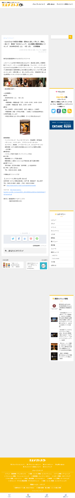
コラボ (53, 235)
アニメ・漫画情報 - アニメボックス (16, 475)
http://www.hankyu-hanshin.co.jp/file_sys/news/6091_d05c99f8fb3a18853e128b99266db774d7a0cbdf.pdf (25, 192)
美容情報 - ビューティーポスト (41, 477)
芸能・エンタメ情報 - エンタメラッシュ (41, 475)
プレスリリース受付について (65, 4)
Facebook (59, 113)
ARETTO (54, 256)
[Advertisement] (37, 20)
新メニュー (54, 242)
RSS (69, 113)
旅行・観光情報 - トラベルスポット (35, 479)
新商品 (53, 238)
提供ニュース (55, 253)
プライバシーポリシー (34, 465)
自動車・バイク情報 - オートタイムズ (58, 479)
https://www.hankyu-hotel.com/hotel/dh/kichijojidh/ (21, 185)
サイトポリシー (48, 465)
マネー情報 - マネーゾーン (14, 479)
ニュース (54, 249)
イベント (43, 245)
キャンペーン (55, 231)
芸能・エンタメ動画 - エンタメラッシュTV (54, 482)
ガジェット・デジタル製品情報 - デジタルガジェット (24, 482)
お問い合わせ (50, 4)
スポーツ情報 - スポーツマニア (61, 477)
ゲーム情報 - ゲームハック (62, 475)
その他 (53, 262)
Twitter (53, 113)
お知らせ (54, 266)
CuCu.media (55, 259)
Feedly (64, 113)
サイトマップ (48, 468)
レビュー (54, 220)
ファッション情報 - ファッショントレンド (17, 477)
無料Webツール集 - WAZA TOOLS (24, 488)
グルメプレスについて (39, 4)
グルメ (53, 223)
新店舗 (53, 245)
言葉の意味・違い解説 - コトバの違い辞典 (49, 488)
